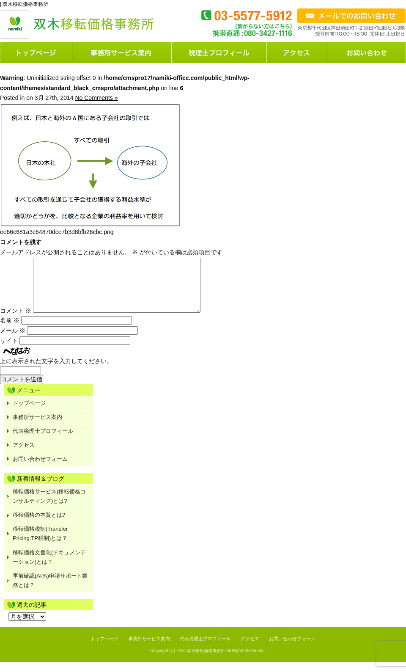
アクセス (24, 455)
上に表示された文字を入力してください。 (56, 371)
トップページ (36, 52)
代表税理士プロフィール (43, 441)
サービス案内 (122, 52)
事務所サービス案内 (37, 427)
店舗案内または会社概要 (297, 52)
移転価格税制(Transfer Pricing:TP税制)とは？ (40, 543)
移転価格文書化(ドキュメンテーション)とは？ (49, 567)
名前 (9, 330)
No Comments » (96, 97)
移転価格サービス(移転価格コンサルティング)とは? (49, 506)
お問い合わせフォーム (367, 52)
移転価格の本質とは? (39, 525)
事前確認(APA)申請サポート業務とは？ (50, 590)
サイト (9, 350)
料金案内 (219, 52)
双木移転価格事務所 (206, 660)
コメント (15, 320)
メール (12, 340)
